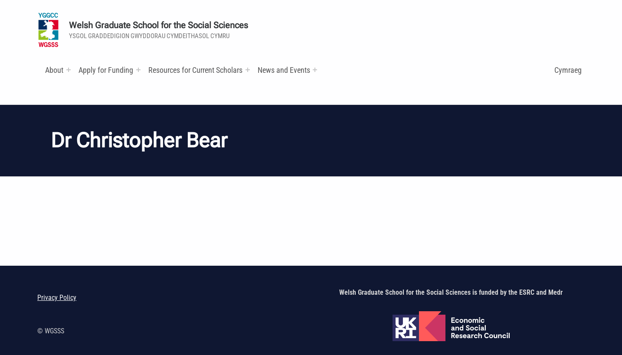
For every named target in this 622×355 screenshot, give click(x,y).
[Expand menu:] (68, 70)
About (54, 70)
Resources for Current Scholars (195, 70)
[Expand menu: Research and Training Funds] (248, 70)
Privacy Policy (56, 297)
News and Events (284, 70)
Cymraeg (568, 70)
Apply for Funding (106, 70)
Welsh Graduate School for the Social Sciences (158, 25)
